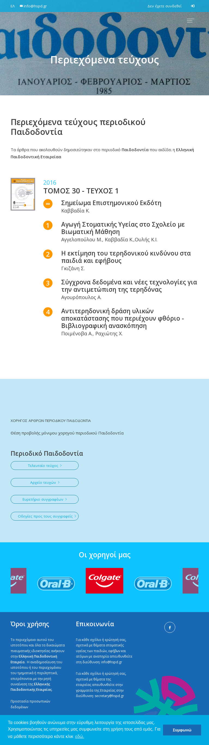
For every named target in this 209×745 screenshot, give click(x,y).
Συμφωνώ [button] (182, 730)
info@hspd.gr (111, 662)
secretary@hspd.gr (109, 696)
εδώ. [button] (79, 736)
